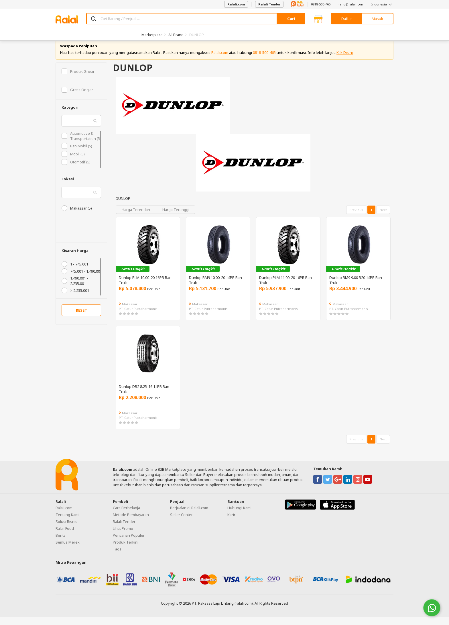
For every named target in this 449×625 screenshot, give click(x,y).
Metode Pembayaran (131, 522)
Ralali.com (236, 4)
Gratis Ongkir (77, 97)
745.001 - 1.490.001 (82, 279)
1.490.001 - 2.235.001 (75, 289)
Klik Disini (344, 60)
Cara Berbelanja (126, 515)
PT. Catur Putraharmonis (138, 316)
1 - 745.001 (75, 272)
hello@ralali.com (351, 4)
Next (383, 217)
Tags (117, 556)
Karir (231, 522)
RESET (81, 318)
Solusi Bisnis (66, 529)
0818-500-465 (320, 4)
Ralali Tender (269, 4)
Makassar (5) (77, 216)
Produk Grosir (78, 79)
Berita (61, 543)
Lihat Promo (123, 536)
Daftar (346, 18)
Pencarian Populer (129, 543)
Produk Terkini (125, 549)
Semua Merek (68, 549)
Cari (291, 18)
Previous (356, 217)
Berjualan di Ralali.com (189, 515)
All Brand (176, 34)
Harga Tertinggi (175, 217)
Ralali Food (65, 536)
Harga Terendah (136, 217)
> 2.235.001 (75, 298)
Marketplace (152, 34)
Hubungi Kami (239, 515)
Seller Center (181, 522)
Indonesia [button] (382, 4)
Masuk (377, 18)
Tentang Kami (67, 522)
